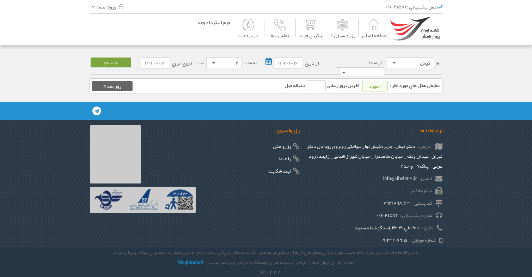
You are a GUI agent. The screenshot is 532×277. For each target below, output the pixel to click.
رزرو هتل (282, 146)
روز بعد (112, 86)
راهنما (285, 158)
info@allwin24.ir (400, 178)
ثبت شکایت (279, 171)
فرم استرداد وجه (213, 22)
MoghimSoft (190, 262)
